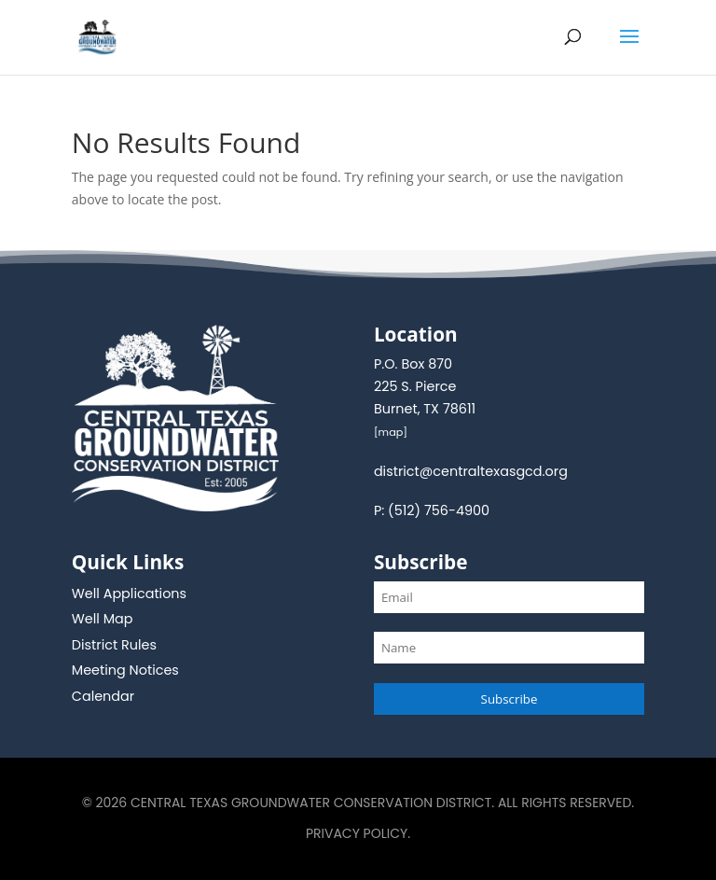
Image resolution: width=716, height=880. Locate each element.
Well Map (102, 618)
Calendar (103, 696)
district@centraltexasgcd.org (471, 471)
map (391, 432)
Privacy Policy (356, 833)
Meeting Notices (125, 670)
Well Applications (129, 593)
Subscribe (509, 699)
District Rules (114, 645)
